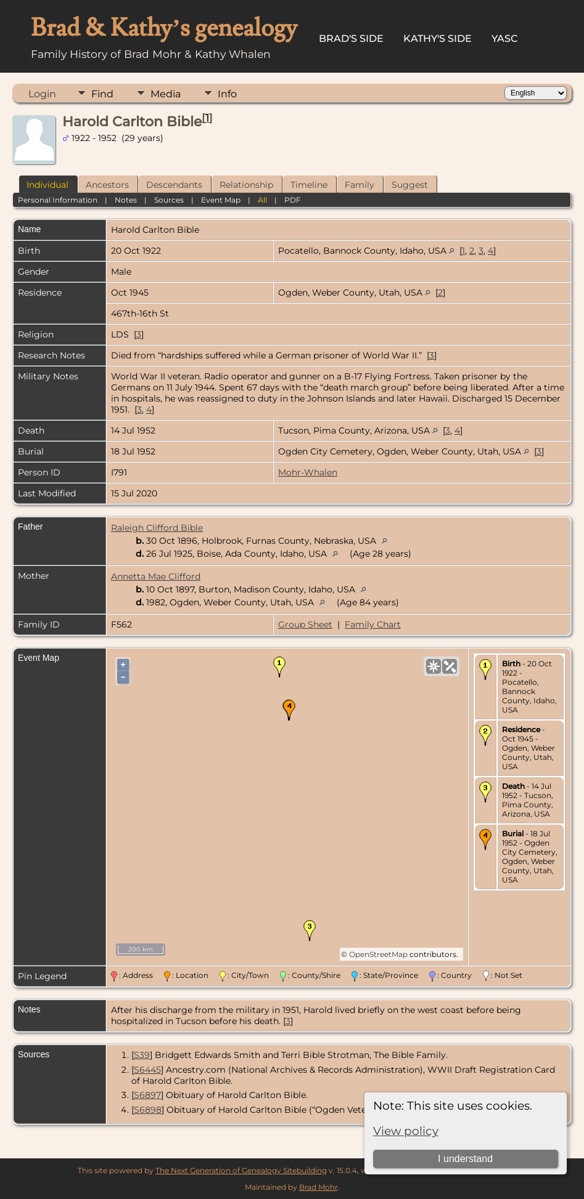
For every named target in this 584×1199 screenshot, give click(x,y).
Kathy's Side (437, 38)
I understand (465, 1158)
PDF (292, 199)
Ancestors (107, 184)
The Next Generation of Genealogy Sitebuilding (241, 1170)
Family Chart (373, 624)
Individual (47, 184)
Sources (169, 199)
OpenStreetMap (378, 954)
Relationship (246, 184)
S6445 (147, 1069)
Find (102, 94)
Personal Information (57, 199)
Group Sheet (305, 624)
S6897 (147, 1094)
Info (227, 94)
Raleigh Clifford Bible (157, 527)
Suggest (410, 184)
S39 (142, 1054)
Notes (126, 199)
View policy (405, 1131)
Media (165, 94)
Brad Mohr (318, 1187)
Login (42, 94)
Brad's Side (351, 38)
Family (359, 184)
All (262, 199)
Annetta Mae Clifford (155, 576)
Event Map (221, 199)
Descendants (174, 184)
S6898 (148, 1109)
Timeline (308, 184)
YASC (504, 38)
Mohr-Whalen (307, 472)
